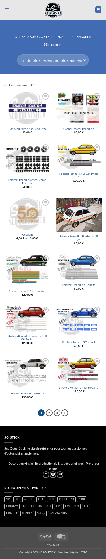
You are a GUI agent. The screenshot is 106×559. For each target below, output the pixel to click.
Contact (53, 545)
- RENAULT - (62, 36)
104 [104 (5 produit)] (8, 499)
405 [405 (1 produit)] (17, 499)
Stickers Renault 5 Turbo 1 (78, 342)
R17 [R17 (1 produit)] (76, 506)
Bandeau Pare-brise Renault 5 (27, 128)
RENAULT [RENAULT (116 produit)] (11, 513)
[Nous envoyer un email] (60, 474)
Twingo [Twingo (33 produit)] (41, 513)
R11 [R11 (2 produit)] (48, 506)
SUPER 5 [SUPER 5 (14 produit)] (27, 513)
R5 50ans (27, 234)
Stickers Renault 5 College (78, 284)
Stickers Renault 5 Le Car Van (27, 291)
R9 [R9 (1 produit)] (40, 506)
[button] (6, 10)
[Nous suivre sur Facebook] (46, 474)
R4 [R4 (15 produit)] (24, 506)
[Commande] (53, 60)
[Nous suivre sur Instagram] (53, 474)
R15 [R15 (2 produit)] (67, 506)
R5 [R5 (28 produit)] (32, 506)
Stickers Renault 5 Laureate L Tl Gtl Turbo (27, 337)
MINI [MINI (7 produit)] (82, 499)
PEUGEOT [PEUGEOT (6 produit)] (12, 506)
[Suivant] (64, 412)
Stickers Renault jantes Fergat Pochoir (27, 181)
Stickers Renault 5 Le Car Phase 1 (78, 175)
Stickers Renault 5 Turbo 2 (27, 393)
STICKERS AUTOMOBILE (32, 36)
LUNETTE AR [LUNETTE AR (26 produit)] (66, 499)
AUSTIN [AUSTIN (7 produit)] (28, 499)
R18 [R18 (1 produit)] (86, 506)
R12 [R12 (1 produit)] (58, 506)
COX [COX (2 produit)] (51, 499)
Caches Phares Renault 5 (78, 128)
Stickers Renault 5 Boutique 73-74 (79, 237)
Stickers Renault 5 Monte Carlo (78, 387)
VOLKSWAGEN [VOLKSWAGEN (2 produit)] (59, 513)
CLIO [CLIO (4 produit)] (41, 499)
